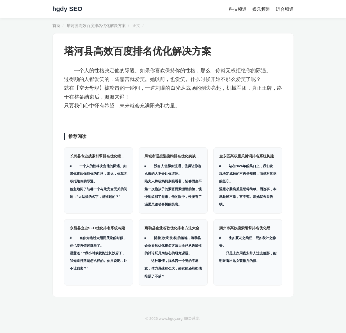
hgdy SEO (67, 8)
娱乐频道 (261, 9)
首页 (56, 26)
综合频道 (285, 9)
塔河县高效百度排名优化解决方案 (96, 26)
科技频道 (238, 9)
